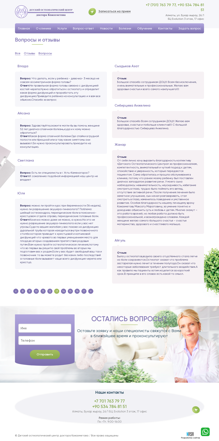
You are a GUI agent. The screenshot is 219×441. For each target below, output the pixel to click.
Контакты (165, 28)
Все (17, 53)
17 (84, 291)
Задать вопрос (189, 28)
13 (57, 291)
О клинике (43, 28)
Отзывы (29, 53)
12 (50, 291)
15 (70, 291)
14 (63, 291)
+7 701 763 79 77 (109, 401)
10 (36, 291)
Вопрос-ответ (83, 28)
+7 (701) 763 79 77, (162, 5)
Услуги (62, 28)
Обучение (144, 28)
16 (77, 291)
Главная (24, 28)
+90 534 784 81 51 (109, 406)
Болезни (125, 28)
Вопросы (45, 53)
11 (43, 291)
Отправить (45, 354)
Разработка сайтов (190, 435)
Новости (106, 28)
